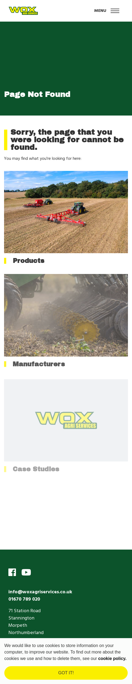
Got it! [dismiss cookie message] (66, 673)
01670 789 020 (24, 599)
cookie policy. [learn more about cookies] (112, 658)
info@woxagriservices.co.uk (40, 592)
